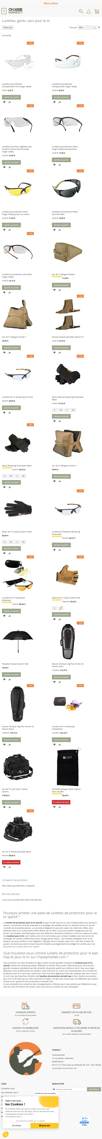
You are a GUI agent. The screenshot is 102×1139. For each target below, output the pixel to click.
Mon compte (89, 11)
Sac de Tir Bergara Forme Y (14, 337)
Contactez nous (8, 1088)
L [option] (67, 410)
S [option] (54, 410)
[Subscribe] (94, 1089)
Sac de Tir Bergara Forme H (64, 465)
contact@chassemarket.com (64, 1068)
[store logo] (15, 11)
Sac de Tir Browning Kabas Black (16, 851)
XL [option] (73, 410)
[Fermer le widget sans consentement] (46, 1093)
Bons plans (51, 3)
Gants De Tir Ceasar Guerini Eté (66, 597)
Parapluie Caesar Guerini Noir (15, 664)
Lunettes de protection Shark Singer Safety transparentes (65, 147)
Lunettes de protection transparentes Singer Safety (64, 85)
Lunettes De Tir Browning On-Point (17, 397)
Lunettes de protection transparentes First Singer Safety (16, 85)
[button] (5, 1134)
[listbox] (68, 410)
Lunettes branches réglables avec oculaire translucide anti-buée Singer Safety (17, 149)
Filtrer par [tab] (7, 27)
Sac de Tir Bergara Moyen (63, 274)
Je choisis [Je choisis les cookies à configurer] (16, 1126)
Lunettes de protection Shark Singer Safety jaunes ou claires (15, 212)
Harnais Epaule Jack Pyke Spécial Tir (68, 337)
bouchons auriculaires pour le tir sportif (21, 946)
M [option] (61, 410)
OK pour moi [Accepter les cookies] (44, 1126)
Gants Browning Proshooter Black (17, 465)
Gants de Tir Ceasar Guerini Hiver (17, 531)
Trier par (73, 27)
